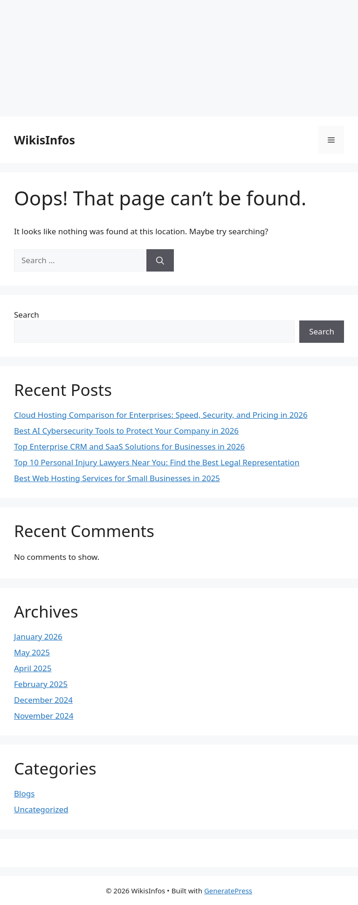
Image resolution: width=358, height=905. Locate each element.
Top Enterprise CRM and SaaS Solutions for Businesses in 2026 (129, 446)
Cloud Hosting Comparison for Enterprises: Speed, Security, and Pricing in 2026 (161, 414)
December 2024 (43, 699)
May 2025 (32, 652)
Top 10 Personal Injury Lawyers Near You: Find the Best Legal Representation (156, 462)
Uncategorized (41, 809)
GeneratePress (228, 890)
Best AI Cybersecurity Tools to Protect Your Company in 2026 (126, 430)
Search (26, 314)
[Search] (160, 260)
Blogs (24, 793)
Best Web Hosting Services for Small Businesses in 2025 (117, 478)
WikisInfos (44, 140)
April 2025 (32, 668)
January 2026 (38, 636)
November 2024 (43, 715)
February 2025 (41, 684)
